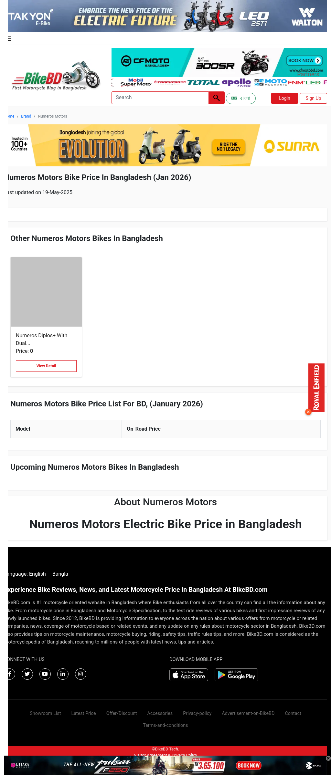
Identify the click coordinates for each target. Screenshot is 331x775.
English (37, 574)
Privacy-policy (197, 713)
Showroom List (45, 713)
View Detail (46, 366)
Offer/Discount (121, 713)
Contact (293, 713)
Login (284, 98)
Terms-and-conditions (165, 725)
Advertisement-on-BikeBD (248, 713)
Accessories (160, 713)
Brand (26, 116)
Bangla (60, 574)
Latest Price (83, 713)
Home (9, 116)
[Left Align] (216, 97)
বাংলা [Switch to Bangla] (240, 98)
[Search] (160, 97)
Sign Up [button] (313, 98)
